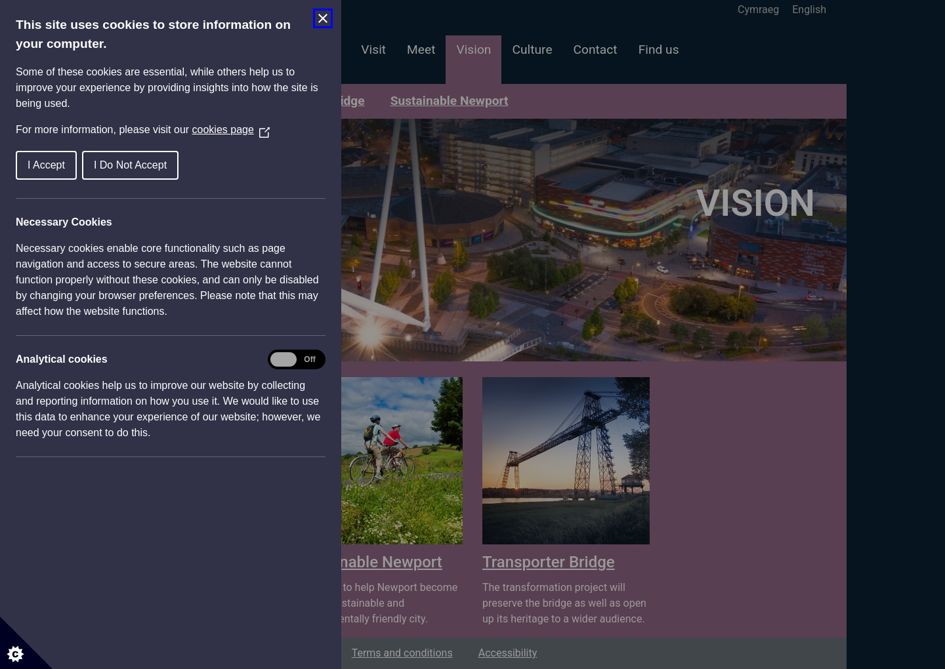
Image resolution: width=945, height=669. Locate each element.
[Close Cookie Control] (323, 18)
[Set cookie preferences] (26, 643)
